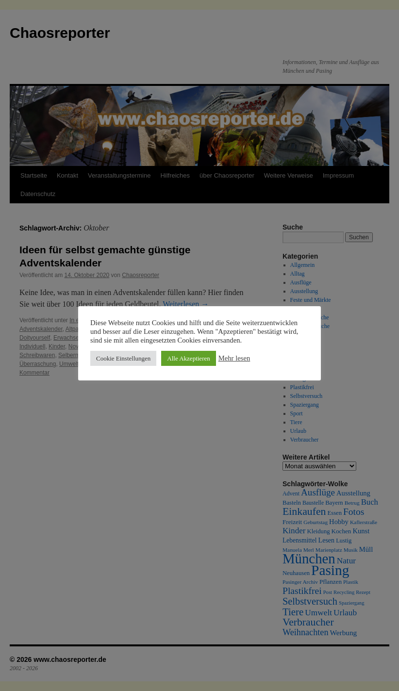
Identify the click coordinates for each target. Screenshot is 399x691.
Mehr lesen (234, 358)
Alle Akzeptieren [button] (188, 358)
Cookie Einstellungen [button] (123, 358)
